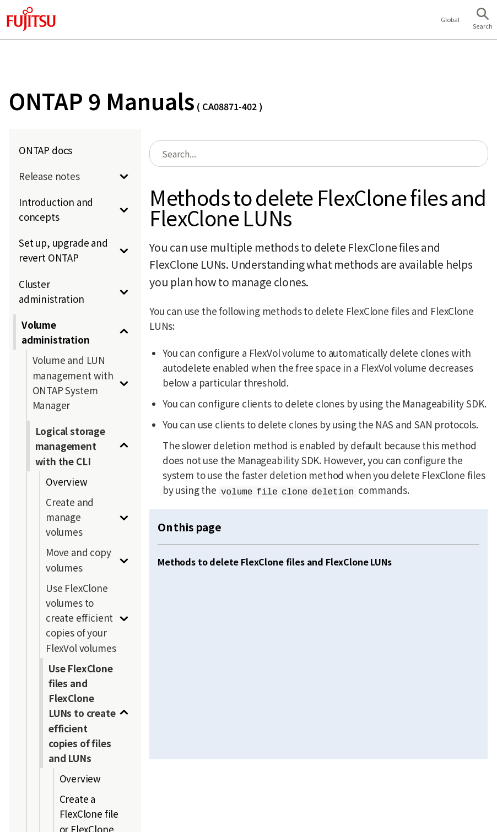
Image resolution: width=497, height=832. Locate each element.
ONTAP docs (45, 150)
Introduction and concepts (56, 209)
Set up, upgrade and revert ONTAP (63, 250)
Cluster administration (51, 291)
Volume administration (55, 332)
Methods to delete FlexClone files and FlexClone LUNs (275, 561)
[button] (483, 20)
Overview (67, 481)
